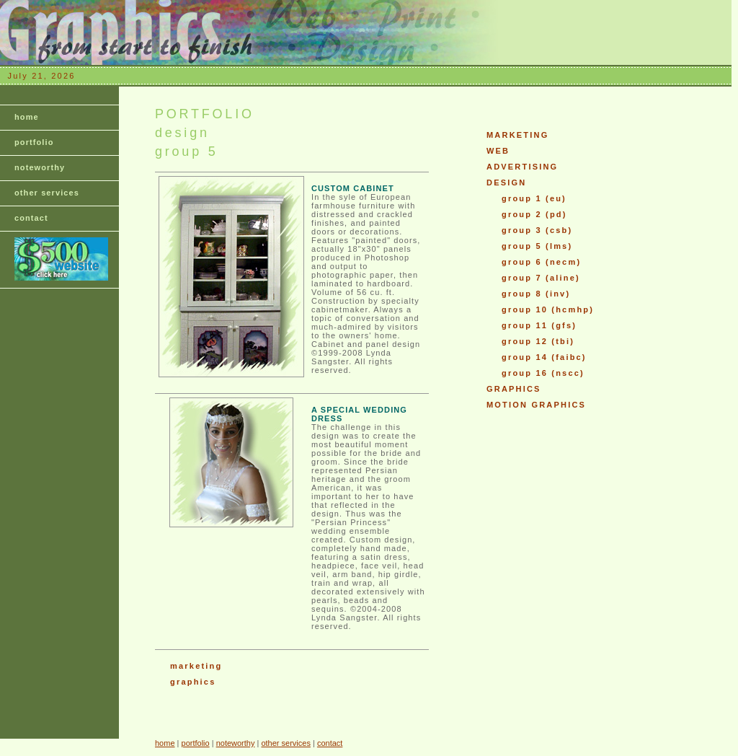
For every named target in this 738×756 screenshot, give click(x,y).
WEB (498, 150)
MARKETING (517, 135)
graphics (192, 681)
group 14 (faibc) (544, 357)
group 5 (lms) (537, 246)
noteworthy (39, 167)
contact (31, 218)
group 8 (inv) (536, 293)
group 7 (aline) (541, 277)
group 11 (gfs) (539, 325)
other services (46, 192)
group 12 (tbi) (538, 341)
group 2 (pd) (534, 214)
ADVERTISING (522, 166)
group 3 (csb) (537, 230)
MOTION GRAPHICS (536, 404)
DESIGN (506, 182)
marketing (196, 666)
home (26, 117)
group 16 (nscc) (543, 373)
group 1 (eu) (534, 198)
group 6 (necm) (541, 262)
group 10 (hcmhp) (548, 309)
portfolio (34, 142)
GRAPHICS (513, 388)
